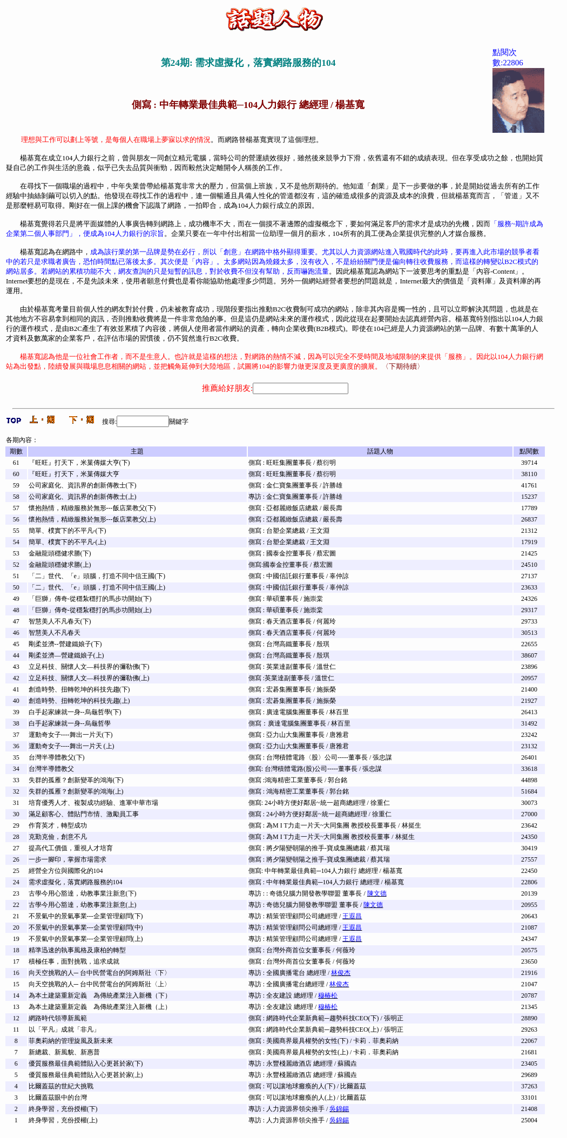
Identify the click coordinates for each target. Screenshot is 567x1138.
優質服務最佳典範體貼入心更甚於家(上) (86, 1075)
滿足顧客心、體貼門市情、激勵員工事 (84, 814)
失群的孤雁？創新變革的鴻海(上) (76, 791)
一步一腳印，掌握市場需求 (67, 859)
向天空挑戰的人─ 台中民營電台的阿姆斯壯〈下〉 (100, 973)
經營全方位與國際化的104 (66, 871)
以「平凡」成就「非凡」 (64, 1029)
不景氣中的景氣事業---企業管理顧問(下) (86, 916)
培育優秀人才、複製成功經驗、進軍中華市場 (93, 803)
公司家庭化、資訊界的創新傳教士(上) (83, 496)
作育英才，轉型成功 (58, 825)
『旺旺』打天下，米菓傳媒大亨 (74, 474)
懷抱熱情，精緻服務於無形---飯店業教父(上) (92, 519)
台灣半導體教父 (51, 769)
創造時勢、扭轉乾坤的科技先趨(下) (79, 689)
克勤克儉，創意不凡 (58, 837)
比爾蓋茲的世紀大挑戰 (61, 1086)
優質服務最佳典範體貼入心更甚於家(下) (86, 1063)
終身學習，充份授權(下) (63, 1109)
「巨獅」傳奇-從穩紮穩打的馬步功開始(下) (90, 598)
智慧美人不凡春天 (54, 632)
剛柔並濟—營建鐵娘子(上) (66, 655)
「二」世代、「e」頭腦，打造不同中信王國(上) (97, 587)
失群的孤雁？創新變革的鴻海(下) (76, 780)
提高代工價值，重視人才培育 (71, 848)
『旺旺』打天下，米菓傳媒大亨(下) (79, 462)
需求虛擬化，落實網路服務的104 (76, 882)
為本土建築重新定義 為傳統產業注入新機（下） (100, 995)
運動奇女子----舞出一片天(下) (71, 735)
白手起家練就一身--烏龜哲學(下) (75, 712)
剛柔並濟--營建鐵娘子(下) (65, 644)
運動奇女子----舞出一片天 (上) (71, 746)
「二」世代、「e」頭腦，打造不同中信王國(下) (97, 576)
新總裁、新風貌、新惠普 (64, 1052)
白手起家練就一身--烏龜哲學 (70, 723)
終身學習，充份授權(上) (63, 1120)
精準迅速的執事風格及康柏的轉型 (77, 950)
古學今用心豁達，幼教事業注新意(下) (83, 893)
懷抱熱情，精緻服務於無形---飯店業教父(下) (92, 508)
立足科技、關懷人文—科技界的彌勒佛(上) (89, 678)
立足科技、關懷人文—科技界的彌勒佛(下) (89, 666)
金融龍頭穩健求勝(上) (60, 564)
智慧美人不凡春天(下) (60, 621)
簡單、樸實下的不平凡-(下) (67, 530)
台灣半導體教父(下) (57, 757)
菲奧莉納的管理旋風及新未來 (71, 1041)
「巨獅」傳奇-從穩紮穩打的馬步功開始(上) (90, 610)
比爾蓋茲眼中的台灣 (58, 1097)
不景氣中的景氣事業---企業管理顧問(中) (86, 927)
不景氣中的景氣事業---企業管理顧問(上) (86, 939)
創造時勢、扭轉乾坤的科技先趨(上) (79, 701)
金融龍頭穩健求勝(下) (60, 553)
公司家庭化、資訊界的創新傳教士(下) (83, 485)
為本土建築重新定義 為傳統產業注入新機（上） (100, 1007)
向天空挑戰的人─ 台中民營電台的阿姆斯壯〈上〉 (100, 984)
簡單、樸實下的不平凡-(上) (67, 542)
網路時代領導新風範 (58, 1018)
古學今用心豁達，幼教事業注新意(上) (83, 905)
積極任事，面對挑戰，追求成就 (74, 961)
